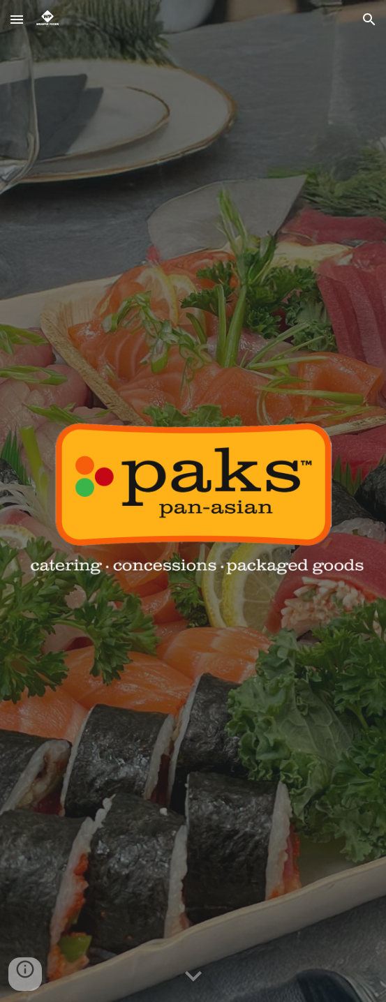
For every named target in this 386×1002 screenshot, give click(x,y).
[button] (17, 19)
